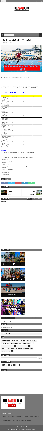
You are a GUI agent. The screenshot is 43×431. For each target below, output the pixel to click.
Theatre (17, 348)
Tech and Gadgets (6, 348)
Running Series (26, 343)
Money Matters (14, 343)
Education (8, 179)
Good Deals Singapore (17, 340)
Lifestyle (4, 343)
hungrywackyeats (6, 351)
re (21, 381)
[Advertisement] (21, 21)
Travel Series (26, 348)
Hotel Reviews (30, 340)
